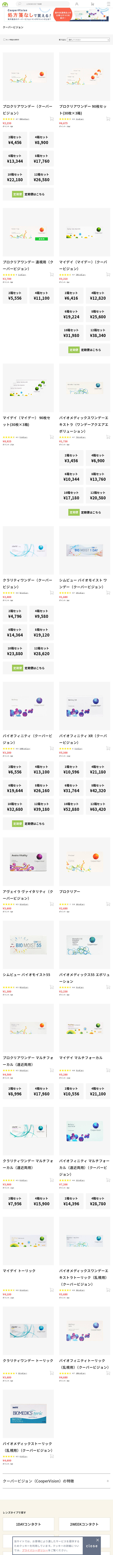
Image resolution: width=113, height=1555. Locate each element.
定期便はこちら (28, 194)
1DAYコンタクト (28, 1524)
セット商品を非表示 (12, 39)
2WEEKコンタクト (84, 1524)
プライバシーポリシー (35, 1550)
